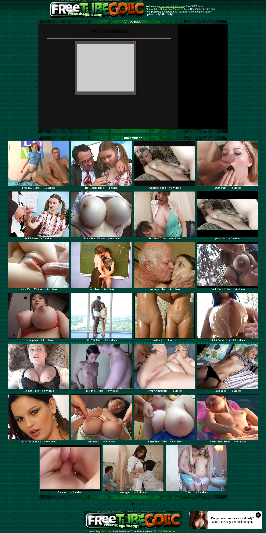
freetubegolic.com (100, 531)
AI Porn (185, 9)
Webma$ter (169, 531)
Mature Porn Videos (170, 9)
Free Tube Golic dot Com (171, 6)
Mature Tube (152, 9)
